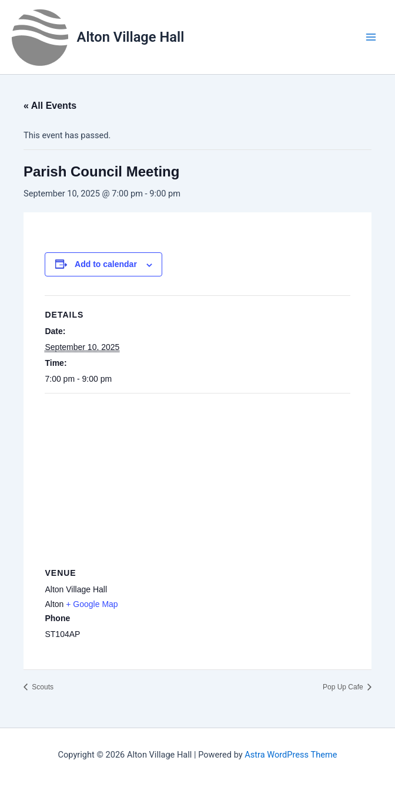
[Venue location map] (197, 478)
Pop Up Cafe (344, 687)
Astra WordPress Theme (291, 754)
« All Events (50, 106)
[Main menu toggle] (371, 37)
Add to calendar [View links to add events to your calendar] (106, 264)
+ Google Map (92, 604)
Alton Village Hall (131, 37)
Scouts (41, 687)
